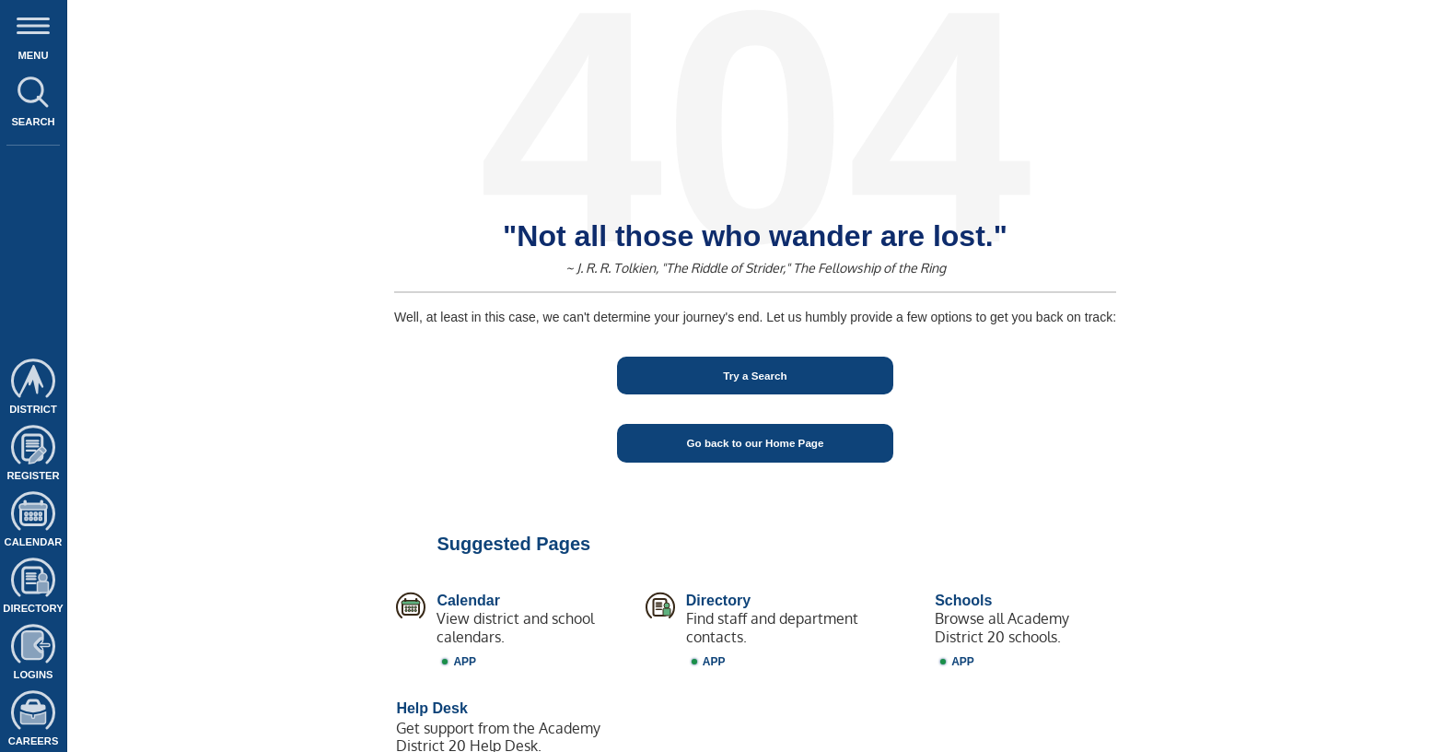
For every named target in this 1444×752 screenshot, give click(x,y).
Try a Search (754, 376)
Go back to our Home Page (755, 443)
